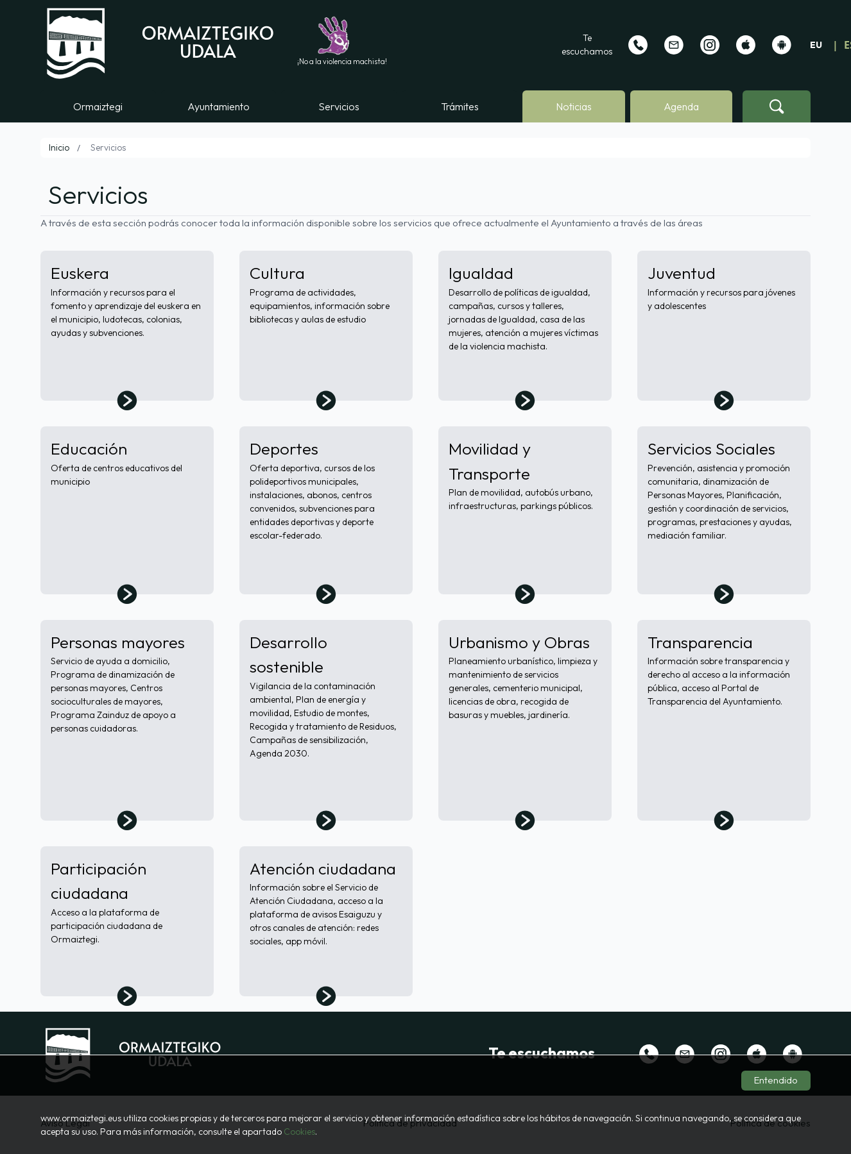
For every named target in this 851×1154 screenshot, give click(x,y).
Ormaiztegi (98, 106)
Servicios (338, 106)
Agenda (681, 106)
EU (816, 45)
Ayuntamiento (218, 106)
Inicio (59, 147)
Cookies (299, 1131)
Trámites (460, 106)
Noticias (574, 106)
